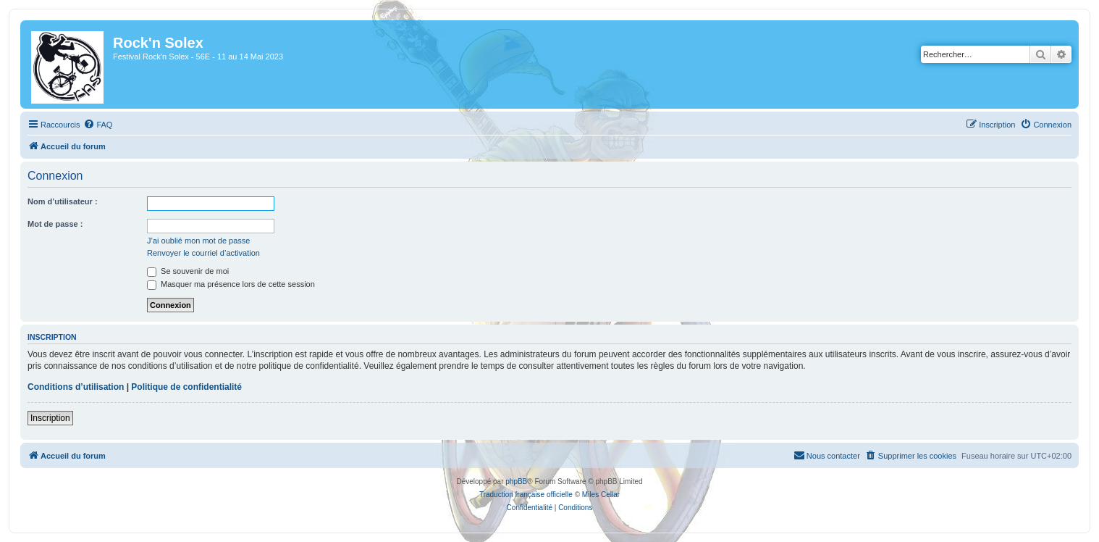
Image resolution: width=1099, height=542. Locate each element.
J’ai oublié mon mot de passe (198, 240)
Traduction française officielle (526, 495)
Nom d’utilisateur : (63, 201)
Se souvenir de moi (188, 271)
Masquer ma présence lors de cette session (231, 284)
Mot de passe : (55, 224)
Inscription (50, 418)
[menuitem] (97, 124)
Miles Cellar (601, 495)
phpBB (516, 481)
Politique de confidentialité (186, 387)
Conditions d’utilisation (76, 387)
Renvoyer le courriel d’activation (203, 253)
